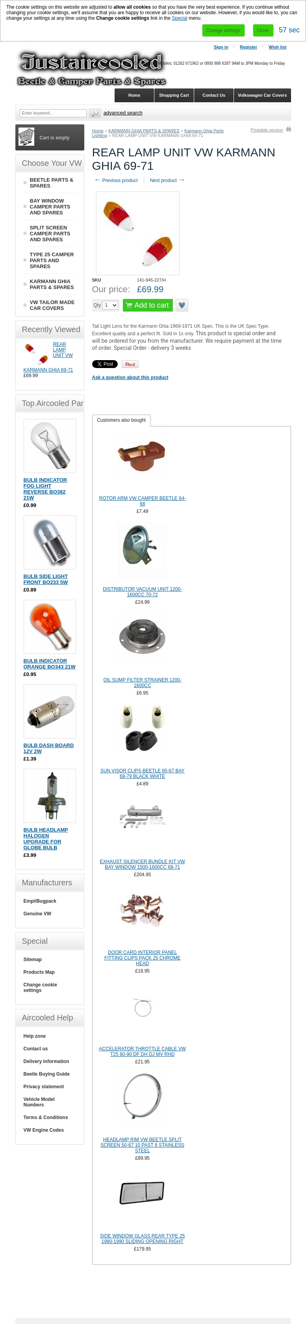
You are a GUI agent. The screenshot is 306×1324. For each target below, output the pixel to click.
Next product (167, 180)
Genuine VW (38, 913)
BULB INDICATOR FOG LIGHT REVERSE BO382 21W (45, 489)
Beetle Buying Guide (47, 1074)
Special (179, 18)
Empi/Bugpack (40, 901)
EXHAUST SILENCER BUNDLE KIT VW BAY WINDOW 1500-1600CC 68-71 (142, 864)
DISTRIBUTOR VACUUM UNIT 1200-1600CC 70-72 (142, 591)
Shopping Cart (174, 95)
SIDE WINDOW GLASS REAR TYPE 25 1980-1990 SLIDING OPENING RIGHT (142, 1238)
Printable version (267, 130)
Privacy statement (44, 1086)
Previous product (116, 180)
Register (248, 47)
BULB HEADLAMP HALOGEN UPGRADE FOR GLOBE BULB (46, 839)
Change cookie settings (40, 987)
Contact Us (213, 95)
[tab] (121, 420)
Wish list (277, 47)
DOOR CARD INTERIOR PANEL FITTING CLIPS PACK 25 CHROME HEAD (142, 958)
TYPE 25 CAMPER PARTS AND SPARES (52, 260)
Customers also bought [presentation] (121, 420)
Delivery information (46, 1061)
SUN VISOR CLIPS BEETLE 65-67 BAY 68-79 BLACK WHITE (142, 773)
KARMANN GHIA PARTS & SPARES (143, 130)
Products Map (39, 972)
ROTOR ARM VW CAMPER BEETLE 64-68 (142, 501)
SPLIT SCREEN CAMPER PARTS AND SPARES (50, 233)
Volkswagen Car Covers (262, 95)
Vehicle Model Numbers (39, 1102)
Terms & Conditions (46, 1117)
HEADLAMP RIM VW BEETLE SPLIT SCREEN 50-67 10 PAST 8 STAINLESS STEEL (142, 1145)
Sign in (221, 47)
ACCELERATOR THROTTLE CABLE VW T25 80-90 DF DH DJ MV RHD (142, 1051)
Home (98, 130)
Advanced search (123, 113)
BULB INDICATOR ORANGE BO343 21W (50, 664)
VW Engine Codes (44, 1130)
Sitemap (33, 959)
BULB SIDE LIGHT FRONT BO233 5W (46, 579)
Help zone (35, 1036)
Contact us (36, 1049)
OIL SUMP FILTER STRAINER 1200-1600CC (142, 682)
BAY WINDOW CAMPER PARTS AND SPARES (50, 207)
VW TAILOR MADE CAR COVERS (52, 305)
